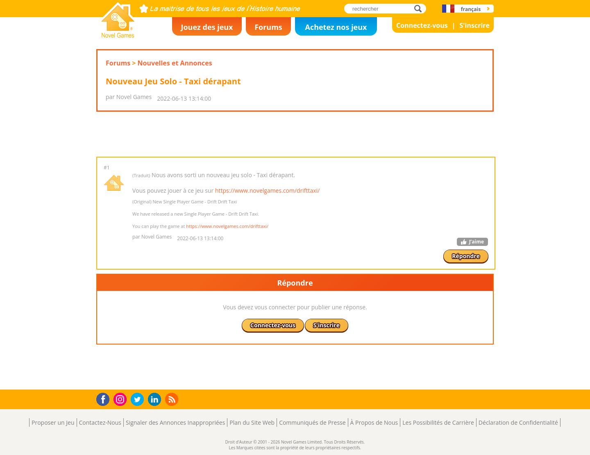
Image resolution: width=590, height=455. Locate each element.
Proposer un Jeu (53, 422)
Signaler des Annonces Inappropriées (175, 422)
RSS (172, 399)
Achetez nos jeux (336, 27)
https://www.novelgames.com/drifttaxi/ (267, 190)
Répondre (466, 256)
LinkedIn (156, 399)
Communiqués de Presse (312, 422)
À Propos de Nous (374, 422)
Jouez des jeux (207, 27)
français (471, 9)
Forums (268, 27)
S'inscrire (474, 25)
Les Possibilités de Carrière (438, 422)
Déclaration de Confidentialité (518, 422)
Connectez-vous (422, 25)
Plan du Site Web (252, 422)
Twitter (139, 399)
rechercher (420, 8)
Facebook (105, 398)
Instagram (121, 398)
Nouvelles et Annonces (175, 63)
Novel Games (117, 35)
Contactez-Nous (100, 422)
